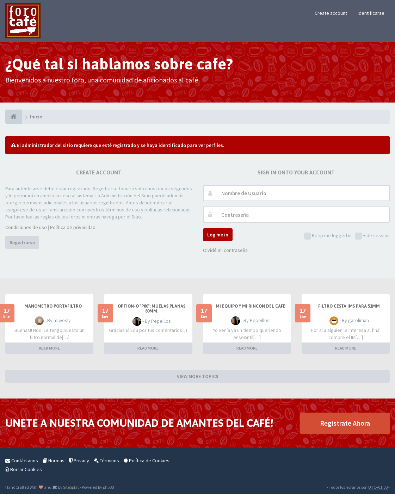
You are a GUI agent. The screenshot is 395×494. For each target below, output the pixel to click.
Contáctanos (21, 460)
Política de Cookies (146, 460)
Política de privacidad (72, 227)
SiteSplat (70, 487)
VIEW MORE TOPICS (197, 376)
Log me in (217, 234)
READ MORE (49, 348)
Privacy (79, 460)
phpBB (108, 487)
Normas (53, 460)
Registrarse (22, 242)
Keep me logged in (328, 236)
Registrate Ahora (345, 423)
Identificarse (371, 13)
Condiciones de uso (26, 227)
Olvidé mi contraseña (225, 250)
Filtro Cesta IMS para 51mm (349, 306)
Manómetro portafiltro (53, 306)
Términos (106, 460)
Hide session (372, 236)
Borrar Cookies (23, 469)
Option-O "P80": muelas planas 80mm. (151, 309)
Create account (331, 13)
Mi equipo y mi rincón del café (250, 306)
